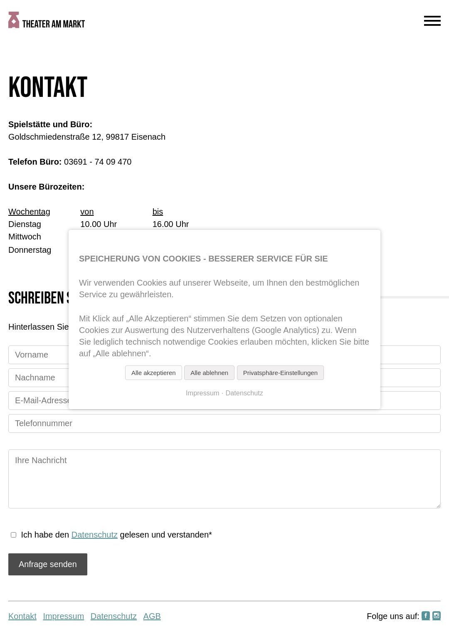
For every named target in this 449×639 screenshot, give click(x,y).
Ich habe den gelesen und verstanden (116, 534)
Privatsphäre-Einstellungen (280, 372)
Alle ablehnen (209, 372)
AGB (152, 616)
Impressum (63, 616)
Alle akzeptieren (153, 372)
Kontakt (22, 616)
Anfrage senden (48, 564)
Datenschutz (95, 534)
